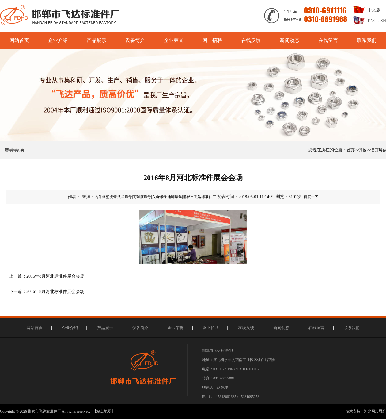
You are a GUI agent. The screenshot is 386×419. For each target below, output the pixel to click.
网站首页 (19, 40)
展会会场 (14, 149)
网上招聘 (212, 40)
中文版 (374, 10)
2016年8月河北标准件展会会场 (55, 276)
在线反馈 (251, 40)
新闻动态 (289, 40)
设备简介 (135, 40)
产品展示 (96, 40)
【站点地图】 (104, 411)
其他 (362, 150)
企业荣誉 (174, 40)
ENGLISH (377, 20)
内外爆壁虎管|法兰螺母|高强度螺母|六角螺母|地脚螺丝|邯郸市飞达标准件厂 (155, 197)
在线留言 (328, 40)
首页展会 (378, 150)
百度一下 (311, 197)
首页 (350, 150)
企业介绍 (58, 40)
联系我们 (367, 40)
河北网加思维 (375, 411)
